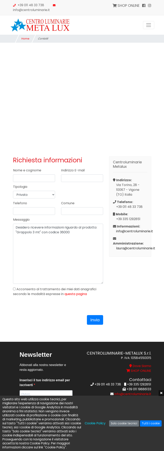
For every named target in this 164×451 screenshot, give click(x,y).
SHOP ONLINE (126, 5)
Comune (67, 203)
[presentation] (43, 307)
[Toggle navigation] (148, 25)
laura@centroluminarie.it (131, 248)
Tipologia (20, 186)
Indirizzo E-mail (73, 170)
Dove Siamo (140, 366)
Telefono (20, 203)
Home (25, 38)
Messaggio (21, 219)
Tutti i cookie (151, 423)
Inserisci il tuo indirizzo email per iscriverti (45, 382)
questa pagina (75, 294)
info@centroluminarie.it (31, 10)
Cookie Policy (95, 423)
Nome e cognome (27, 170)
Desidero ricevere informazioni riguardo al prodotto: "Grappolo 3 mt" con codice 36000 (58, 254)
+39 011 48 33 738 (31, 5)
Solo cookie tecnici (124, 423)
